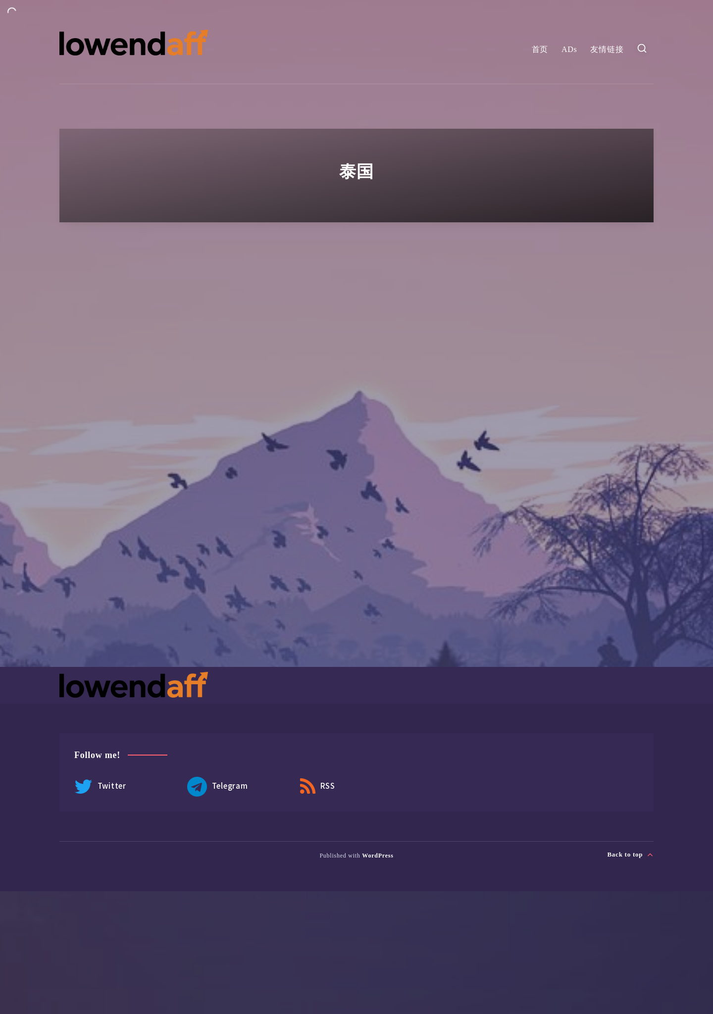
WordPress (377, 855)
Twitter (100, 787)
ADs (569, 49)
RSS (317, 787)
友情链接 (606, 49)
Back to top (630, 854)
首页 (540, 49)
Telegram (217, 787)
